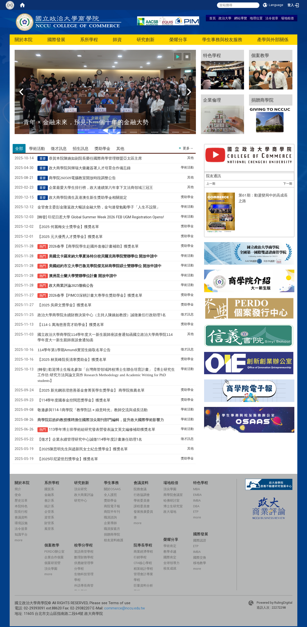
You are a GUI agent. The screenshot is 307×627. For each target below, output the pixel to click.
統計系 (49, 506)
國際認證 (199, 540)
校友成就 (169, 568)
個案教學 (51, 544)
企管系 (49, 511)
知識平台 (21, 534)
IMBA (197, 500)
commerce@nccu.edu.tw (124, 608)
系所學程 (89, 39)
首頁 (212, 18)
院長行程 (21, 511)
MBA (196, 489)
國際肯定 (169, 557)
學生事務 (111, 482)
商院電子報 (112, 506)
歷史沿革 (21, 500)
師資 (117, 39)
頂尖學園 (169, 489)
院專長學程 (143, 544)
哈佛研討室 (171, 500)
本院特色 (21, 506)
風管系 (49, 528)
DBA (196, 506)
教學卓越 (169, 551)
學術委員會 (142, 500)
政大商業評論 (83, 494)
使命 (18, 494)
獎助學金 (110, 500)
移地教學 (199, 563)
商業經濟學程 (143, 551)
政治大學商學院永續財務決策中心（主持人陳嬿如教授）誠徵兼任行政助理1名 (101, 315)
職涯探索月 (112, 528)
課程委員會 (142, 506)
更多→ (188, 148)
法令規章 (271, 18)
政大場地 (169, 511)
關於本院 (23, 39)
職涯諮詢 (110, 517)
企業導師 (110, 523)
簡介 (18, 489)
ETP (196, 511)
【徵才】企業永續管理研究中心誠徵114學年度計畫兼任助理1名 (89, 439)
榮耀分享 (178, 39)
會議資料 (21, 517)
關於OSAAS (112, 489)
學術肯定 (169, 545)
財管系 (49, 523)
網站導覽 (240, 18)
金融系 (49, 494)
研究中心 (80, 500)
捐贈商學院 (112, 534)
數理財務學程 (83, 557)
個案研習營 (52, 563)
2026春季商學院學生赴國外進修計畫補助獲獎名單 (94, 246)
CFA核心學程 (143, 563)
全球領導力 (171, 563)
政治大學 (224, 18)
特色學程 (200, 482)
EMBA (197, 494)
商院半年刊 (112, 511)
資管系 (49, 517)
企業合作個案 (54, 557)
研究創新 (145, 39)
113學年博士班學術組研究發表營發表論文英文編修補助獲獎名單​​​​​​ (102, 429)
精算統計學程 (143, 568)
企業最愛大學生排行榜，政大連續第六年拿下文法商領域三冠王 (101, 187)
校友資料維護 (113, 540)
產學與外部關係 (272, 39)
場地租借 (287, 18)
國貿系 (49, 489)
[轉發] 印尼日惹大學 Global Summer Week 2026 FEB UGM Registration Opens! (100, 217)
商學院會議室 (173, 494)
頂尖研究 (80, 489)
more (19, 540)
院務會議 (140, 489)
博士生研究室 (173, 506)
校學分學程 (83, 544)
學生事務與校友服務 (222, 39)
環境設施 (21, 523)
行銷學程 (140, 557)
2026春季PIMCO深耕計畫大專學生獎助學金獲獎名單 (95, 295)
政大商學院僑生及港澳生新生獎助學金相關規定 (88, 197)
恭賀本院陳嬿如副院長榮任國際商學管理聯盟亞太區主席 (95, 158)
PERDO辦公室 (54, 551)
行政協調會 (142, 494)
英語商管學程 (83, 551)
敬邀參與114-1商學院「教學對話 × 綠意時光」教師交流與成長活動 (92, 410)
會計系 (49, 500)
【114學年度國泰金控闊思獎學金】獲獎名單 (73, 400)
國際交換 (199, 557)
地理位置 (256, 18)
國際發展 (56, 39)
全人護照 (110, 494)
